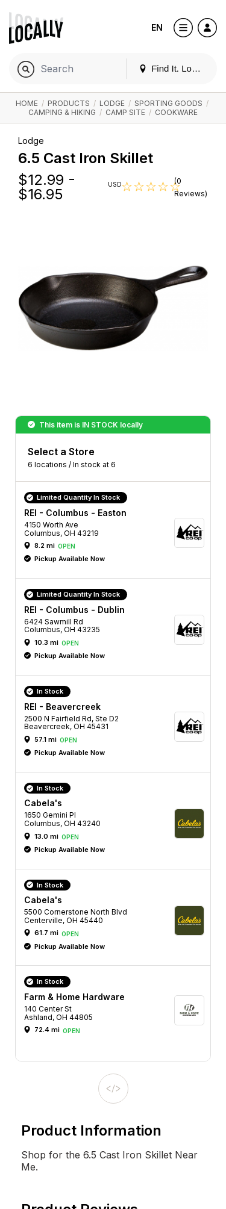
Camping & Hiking (62, 112)
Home (27, 103)
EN (157, 27)
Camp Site (125, 112)
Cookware (176, 112)
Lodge (112, 103)
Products (69, 103)
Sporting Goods (168, 103)
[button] (117, 533)
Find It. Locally (174, 68)
